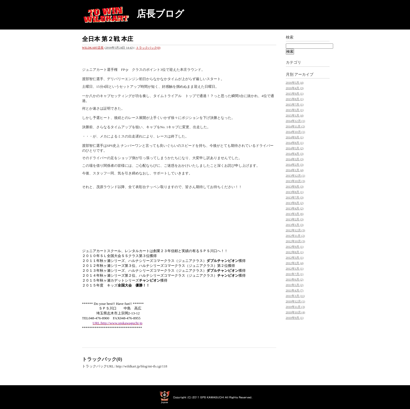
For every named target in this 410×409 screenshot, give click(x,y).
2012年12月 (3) (295, 230)
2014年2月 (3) (295, 164)
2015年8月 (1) (295, 99)
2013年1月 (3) (295, 224)
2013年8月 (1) (295, 192)
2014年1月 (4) (295, 170)
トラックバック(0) (148, 47)
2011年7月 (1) (295, 274)
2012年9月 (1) (295, 246)
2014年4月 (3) (295, 153)
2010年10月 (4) (295, 312)
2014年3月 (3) (295, 159)
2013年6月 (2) (295, 202)
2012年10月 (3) (295, 241)
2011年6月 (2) (295, 279)
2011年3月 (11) (295, 295)
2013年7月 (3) (295, 197)
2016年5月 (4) (295, 82)
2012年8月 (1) (295, 252)
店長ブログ (160, 14)
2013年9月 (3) (295, 186)
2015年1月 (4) (295, 115)
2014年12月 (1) (295, 120)
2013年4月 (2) (295, 208)
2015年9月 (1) (295, 93)
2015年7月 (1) (295, 104)
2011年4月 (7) (295, 290)
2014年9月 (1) (295, 137)
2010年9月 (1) (295, 317)
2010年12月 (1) (295, 301)
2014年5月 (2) (295, 148)
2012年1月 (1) (295, 268)
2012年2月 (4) (295, 263)
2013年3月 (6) (295, 213)
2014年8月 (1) (295, 142)
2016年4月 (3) (295, 88)
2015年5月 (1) (295, 110)
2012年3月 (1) (295, 257)
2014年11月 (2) (295, 126)
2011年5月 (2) (295, 285)
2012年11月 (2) (295, 235)
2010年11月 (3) (295, 306)
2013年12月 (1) (295, 175)
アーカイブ (303, 74)
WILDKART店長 (93, 47)
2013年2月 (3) (295, 219)
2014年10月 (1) (295, 131)
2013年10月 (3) (295, 181)
